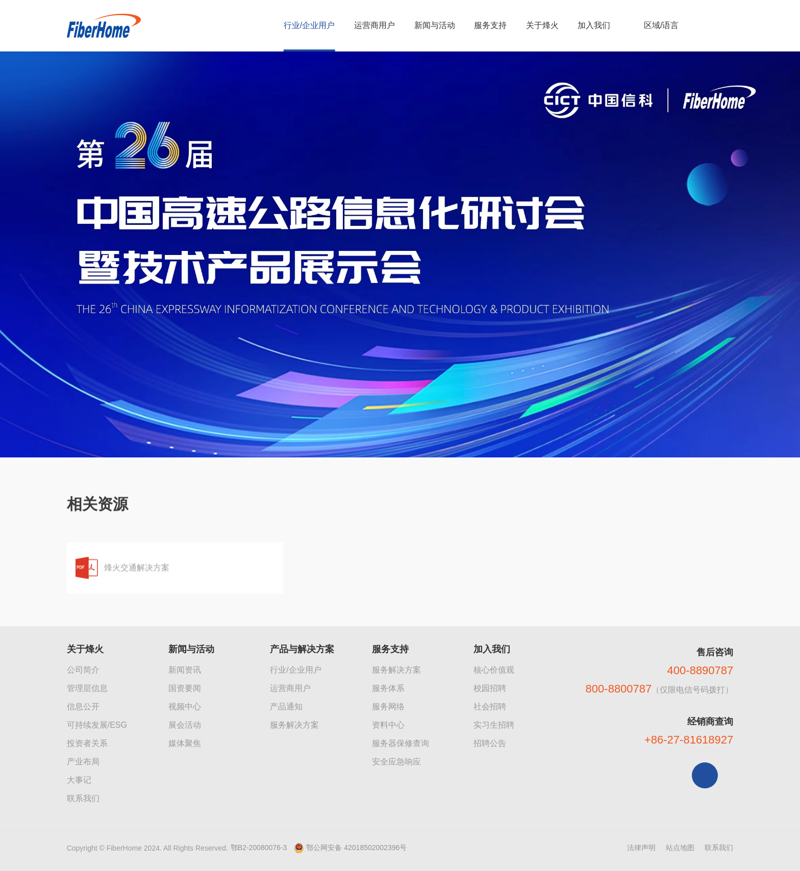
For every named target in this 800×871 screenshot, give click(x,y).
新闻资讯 (184, 669)
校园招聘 (489, 688)
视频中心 (184, 706)
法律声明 (641, 847)
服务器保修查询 (400, 743)
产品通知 (286, 706)
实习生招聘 (493, 725)
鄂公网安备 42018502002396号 (356, 847)
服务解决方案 (294, 725)
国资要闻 (184, 688)
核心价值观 (493, 669)
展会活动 (184, 725)
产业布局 (83, 761)
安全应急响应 (396, 761)
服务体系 (388, 688)
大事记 (79, 780)
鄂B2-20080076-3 (259, 847)
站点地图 (680, 847)
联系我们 (83, 798)
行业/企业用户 (295, 669)
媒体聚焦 (184, 743)
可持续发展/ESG (97, 725)
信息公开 (83, 706)
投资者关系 (87, 743)
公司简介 (83, 669)
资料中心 (388, 725)
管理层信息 (87, 688)
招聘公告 (489, 743)
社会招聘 (489, 706)
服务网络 (388, 706)
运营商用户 (290, 688)
